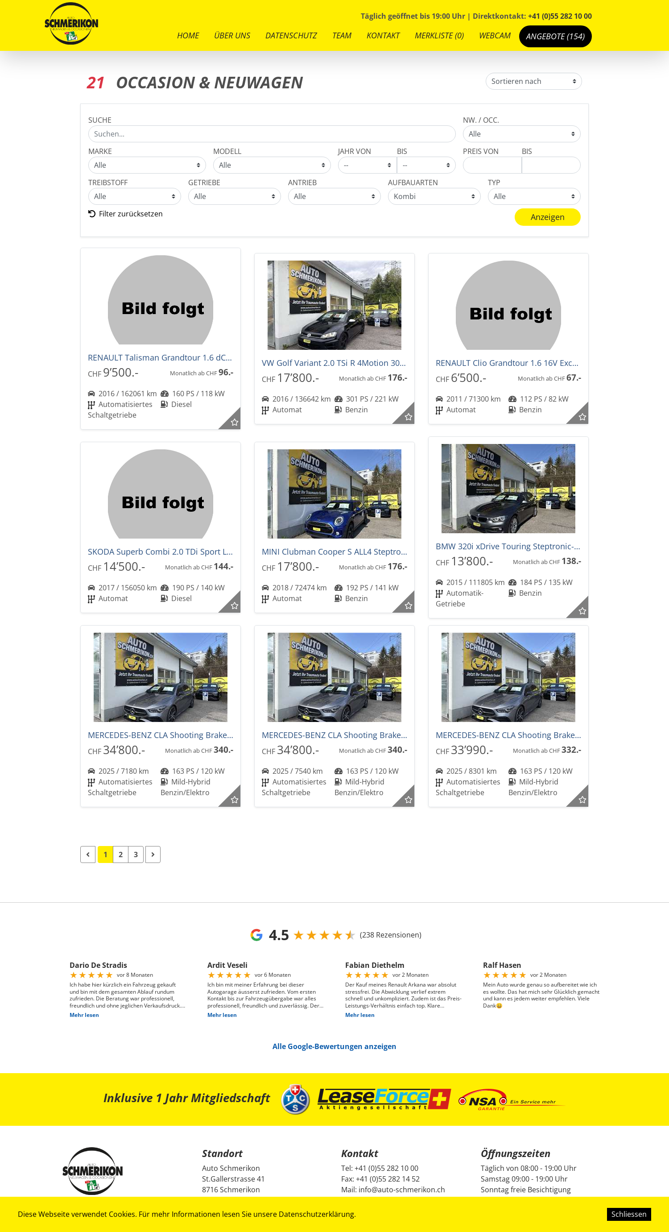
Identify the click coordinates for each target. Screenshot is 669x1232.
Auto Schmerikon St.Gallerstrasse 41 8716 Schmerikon (233, 1179)
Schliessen (629, 1214)
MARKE (100, 151)
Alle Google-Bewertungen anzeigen (334, 1046)
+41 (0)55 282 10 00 (560, 16)
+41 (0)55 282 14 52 (388, 1179)
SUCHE (100, 120)
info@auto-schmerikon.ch (402, 1190)
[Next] (153, 854)
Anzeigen (548, 217)
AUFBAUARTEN (413, 182)
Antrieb (302, 182)
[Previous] (87, 854)
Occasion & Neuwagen (522, 133)
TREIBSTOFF (108, 182)
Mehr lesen (84, 1015)
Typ (494, 182)
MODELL (227, 151)
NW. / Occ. (481, 120)
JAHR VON (354, 151)
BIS (402, 151)
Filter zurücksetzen (125, 214)
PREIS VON (481, 151)
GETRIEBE (204, 182)
